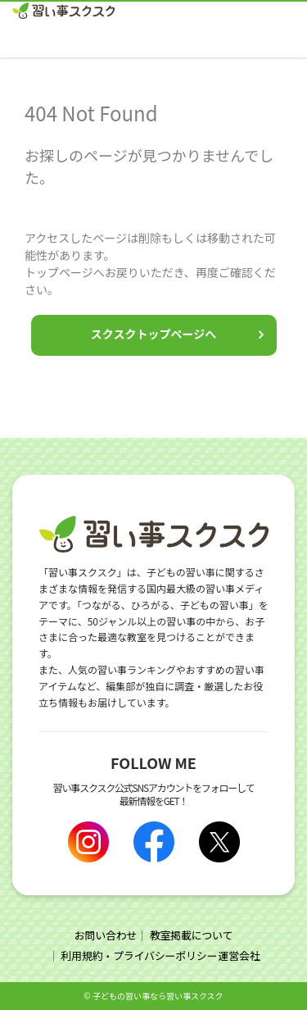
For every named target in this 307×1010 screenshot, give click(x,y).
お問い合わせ (105, 935)
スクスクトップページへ (153, 333)
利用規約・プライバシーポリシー (139, 955)
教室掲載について (191, 935)
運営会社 (239, 955)
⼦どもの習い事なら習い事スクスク (158, 996)
